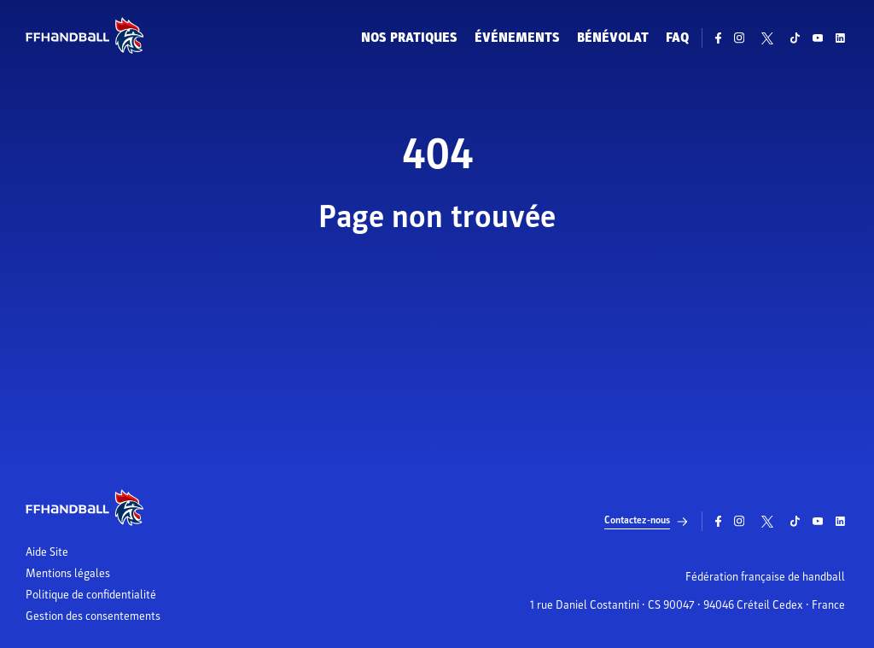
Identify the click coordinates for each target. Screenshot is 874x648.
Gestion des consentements (93, 616)
